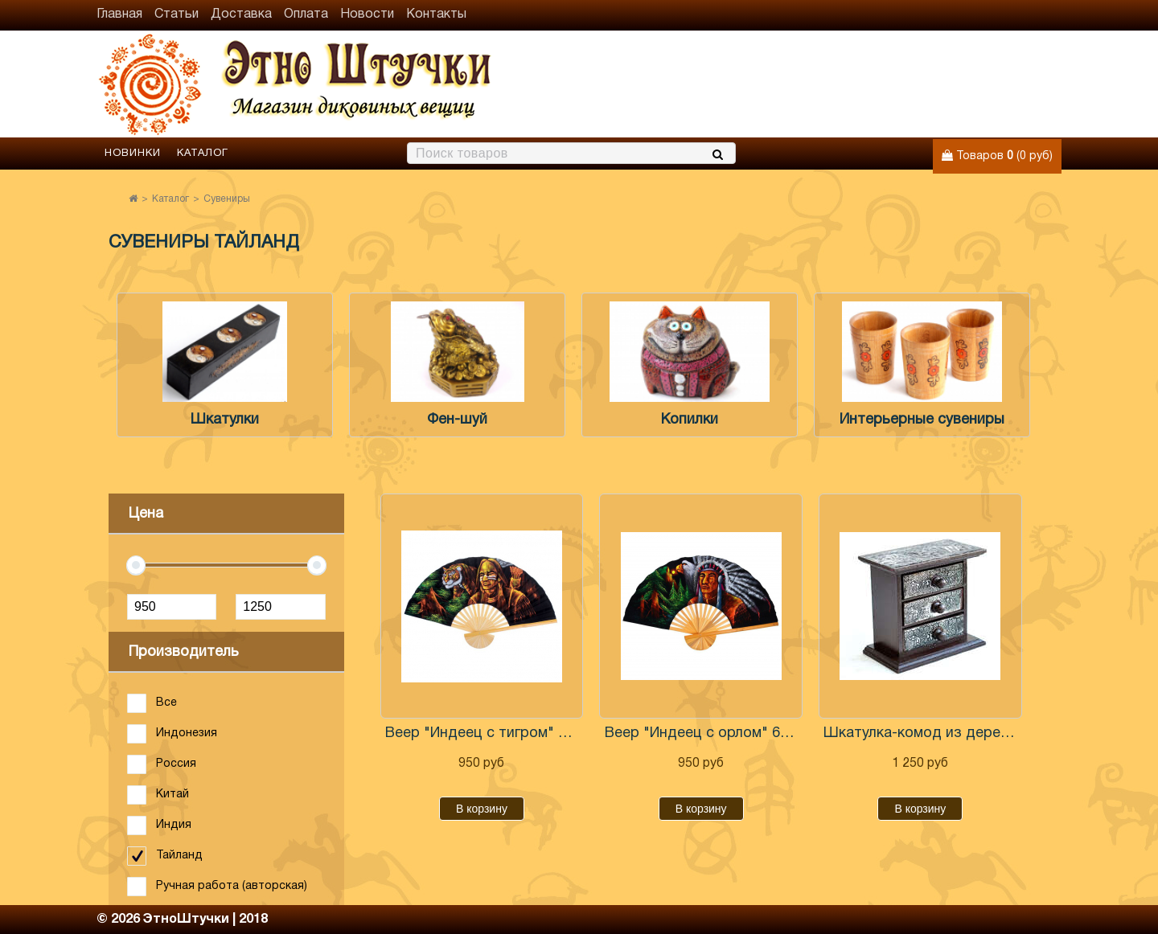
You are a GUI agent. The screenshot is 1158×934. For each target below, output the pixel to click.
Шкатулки (225, 420)
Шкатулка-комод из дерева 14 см (919, 733)
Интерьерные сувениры (922, 420)
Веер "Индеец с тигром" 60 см (481, 733)
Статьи (176, 14)
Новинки (133, 153)
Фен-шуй (457, 420)
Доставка (241, 14)
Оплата (306, 14)
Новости (367, 14)
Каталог (202, 153)
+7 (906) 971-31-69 (1000, 102)
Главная (119, 14)
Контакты (436, 14)
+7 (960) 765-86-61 (1000, 73)
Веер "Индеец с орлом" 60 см (701, 733)
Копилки (689, 420)
